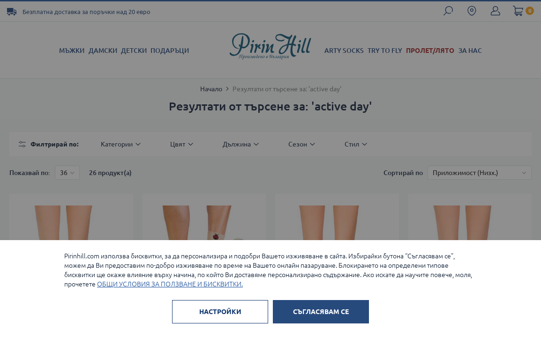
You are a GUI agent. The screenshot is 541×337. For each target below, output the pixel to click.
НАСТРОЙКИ (220, 311)
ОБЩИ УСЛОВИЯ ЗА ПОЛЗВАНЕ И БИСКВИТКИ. (170, 284)
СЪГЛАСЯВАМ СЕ (321, 311)
